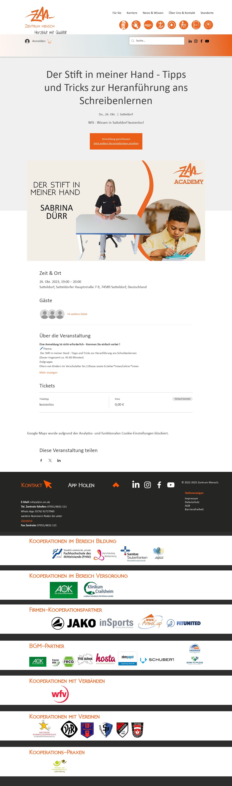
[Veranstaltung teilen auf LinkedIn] (59, 460)
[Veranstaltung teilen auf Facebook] (41, 460)
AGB (188, 505)
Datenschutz (192, 502)
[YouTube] (170, 484)
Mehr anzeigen (48, 372)
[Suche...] (156, 41)
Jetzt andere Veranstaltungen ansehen (116, 143)
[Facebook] (201, 41)
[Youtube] (207, 41)
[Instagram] (196, 41)
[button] (49, 41)
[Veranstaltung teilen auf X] (50, 460)
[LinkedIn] (190, 41)
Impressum (191, 498)
